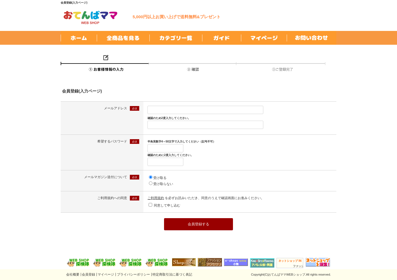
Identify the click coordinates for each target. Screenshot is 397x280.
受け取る (160, 178)
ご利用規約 (155, 198)
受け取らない (163, 184)
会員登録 (88, 274)
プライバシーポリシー (133, 274)
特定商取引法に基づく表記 (172, 274)
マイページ (106, 274)
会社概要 (72, 274)
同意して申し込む (167, 205)
